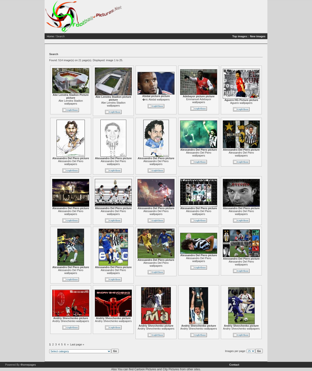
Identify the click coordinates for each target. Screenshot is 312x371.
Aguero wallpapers (260, 102)
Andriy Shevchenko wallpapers (89, 321)
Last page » (96, 344)
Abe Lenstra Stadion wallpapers (89, 102)
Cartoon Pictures (145, 369)
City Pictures (171, 369)
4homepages (28, 364)
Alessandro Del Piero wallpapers (89, 163)
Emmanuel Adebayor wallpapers (217, 101)
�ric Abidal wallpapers (174, 99)
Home (69, 36)
